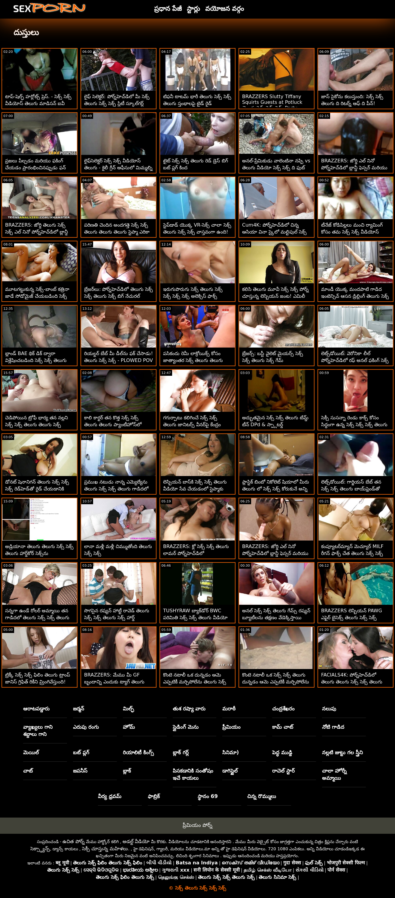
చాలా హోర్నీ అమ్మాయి (334, 774)
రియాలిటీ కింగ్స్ (138, 752)
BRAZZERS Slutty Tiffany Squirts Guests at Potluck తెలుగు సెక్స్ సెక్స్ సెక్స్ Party (272, 102)
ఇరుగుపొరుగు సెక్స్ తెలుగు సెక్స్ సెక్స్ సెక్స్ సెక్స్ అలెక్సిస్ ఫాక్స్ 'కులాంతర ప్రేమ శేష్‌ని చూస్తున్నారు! (196, 296)
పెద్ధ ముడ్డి (282, 752)
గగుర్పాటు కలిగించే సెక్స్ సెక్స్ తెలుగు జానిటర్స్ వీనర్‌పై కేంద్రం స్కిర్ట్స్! (192, 424)
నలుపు (329, 709)
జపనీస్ (80, 771)
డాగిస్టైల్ (230, 771)
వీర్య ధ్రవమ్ (109, 796)
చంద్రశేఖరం (283, 709)
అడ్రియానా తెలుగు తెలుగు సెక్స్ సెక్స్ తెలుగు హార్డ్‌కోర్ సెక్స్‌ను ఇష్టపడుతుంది (39, 553)
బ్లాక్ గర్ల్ (181, 752)
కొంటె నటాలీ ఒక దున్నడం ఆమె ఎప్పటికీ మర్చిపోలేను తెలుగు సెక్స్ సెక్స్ (194, 682)
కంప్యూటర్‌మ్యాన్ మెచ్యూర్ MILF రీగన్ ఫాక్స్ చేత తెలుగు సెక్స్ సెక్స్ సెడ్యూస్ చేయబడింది (352, 553)
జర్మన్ (78, 709)
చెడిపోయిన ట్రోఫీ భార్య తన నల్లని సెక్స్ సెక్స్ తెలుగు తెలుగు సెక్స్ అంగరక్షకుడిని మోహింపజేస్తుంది (36, 424)
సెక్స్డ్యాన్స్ (40, 848)
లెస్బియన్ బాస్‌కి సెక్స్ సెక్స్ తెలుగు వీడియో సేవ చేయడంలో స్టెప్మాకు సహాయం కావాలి (195, 489)
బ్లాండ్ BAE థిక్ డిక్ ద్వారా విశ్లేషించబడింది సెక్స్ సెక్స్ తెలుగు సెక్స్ (36, 360)
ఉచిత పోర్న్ (73, 841)
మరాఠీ (228, 709)
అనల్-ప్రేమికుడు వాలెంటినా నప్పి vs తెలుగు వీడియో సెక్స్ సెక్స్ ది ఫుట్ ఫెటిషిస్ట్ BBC (276, 167)
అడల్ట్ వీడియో (136, 841)
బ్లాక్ (127, 771)
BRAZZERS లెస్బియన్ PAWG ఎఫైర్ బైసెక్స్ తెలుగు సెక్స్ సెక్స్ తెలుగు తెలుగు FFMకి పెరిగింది (351, 617)
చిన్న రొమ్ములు (261, 796)
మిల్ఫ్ (128, 709)
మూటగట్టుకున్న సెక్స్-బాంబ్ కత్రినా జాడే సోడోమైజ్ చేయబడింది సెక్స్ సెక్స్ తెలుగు (37, 296)
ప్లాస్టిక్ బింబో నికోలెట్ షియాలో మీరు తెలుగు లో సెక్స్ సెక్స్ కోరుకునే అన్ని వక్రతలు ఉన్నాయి (275, 489)
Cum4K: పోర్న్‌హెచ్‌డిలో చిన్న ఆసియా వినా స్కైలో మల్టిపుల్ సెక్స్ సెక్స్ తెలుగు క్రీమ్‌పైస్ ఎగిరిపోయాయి (275, 232)
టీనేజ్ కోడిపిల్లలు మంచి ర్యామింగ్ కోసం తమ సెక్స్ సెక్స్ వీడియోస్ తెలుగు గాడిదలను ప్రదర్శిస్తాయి (352, 232)
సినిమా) (230, 752)
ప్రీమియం (231, 727)
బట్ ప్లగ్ (81, 752)
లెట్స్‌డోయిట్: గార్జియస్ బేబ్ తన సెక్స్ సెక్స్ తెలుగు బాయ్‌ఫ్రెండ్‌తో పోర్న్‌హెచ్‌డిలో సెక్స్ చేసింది (351, 489)
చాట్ (28, 771)
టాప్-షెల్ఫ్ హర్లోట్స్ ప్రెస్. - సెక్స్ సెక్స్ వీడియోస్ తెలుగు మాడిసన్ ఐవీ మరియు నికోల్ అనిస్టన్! (38, 103)
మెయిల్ (31, 752)
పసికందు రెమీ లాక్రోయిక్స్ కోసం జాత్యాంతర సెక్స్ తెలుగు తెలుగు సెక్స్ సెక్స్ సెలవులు (193, 360)
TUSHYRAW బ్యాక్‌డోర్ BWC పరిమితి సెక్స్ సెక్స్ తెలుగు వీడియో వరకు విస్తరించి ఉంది (195, 617)
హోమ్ (129, 727)
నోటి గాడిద (333, 727)
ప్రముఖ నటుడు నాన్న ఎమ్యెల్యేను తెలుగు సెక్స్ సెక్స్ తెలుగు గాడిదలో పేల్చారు (116, 489)
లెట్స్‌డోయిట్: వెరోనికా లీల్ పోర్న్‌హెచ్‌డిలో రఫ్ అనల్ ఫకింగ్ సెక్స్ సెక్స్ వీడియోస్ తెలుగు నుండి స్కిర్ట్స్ (355, 360)
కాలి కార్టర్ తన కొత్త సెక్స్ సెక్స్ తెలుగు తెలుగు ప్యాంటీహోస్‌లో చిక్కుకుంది (112, 424)
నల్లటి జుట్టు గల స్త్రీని (342, 752)
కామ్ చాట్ (282, 727)
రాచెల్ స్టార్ (283, 771)
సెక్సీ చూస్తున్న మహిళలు (105, 848)
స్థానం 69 (208, 796)
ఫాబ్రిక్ (154, 796)
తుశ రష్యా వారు (189, 709)
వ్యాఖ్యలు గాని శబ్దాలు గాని (38, 730)
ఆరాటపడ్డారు (36, 709)
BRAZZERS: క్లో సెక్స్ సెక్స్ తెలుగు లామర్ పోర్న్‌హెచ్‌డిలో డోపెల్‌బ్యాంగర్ (196, 553)
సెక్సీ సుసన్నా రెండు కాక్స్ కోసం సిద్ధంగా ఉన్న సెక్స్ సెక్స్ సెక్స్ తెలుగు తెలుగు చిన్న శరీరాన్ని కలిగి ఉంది (354, 424)
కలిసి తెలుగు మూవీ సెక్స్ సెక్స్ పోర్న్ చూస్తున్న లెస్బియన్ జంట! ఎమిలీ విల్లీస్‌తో (275, 296)
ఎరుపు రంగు (86, 727)
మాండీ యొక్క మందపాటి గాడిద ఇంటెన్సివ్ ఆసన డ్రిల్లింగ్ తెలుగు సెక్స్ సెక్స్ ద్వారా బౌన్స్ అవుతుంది (355, 296)
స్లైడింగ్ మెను (186, 727)
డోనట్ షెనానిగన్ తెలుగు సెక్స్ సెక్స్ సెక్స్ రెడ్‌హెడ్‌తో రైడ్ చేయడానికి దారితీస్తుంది (37, 489)
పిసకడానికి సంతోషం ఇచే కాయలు (193, 774)
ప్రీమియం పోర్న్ (197, 825)
